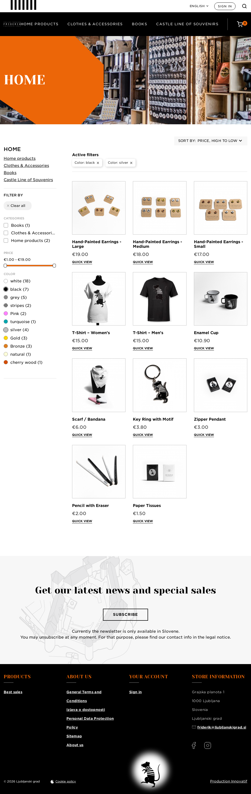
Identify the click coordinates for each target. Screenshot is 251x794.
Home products (40, 24)
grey (18, 297)
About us (74, 745)
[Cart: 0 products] (242, 24)
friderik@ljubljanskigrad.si (221, 727)
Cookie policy (65, 781)
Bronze (21, 346)
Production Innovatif (228, 781)
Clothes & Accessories (95, 24)
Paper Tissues (147, 505)
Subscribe (125, 614)
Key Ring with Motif (153, 419)
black (19, 289)
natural (20, 354)
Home (12, 149)
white (20, 281)
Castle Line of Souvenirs (187, 24)
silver (19, 330)
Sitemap (74, 736)
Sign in (225, 6)
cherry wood (26, 362)
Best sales (13, 692)
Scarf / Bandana (88, 419)
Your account (148, 677)
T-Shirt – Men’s (148, 332)
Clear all (15, 206)
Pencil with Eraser (90, 505)
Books (139, 24)
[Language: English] (199, 6)
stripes (20, 305)
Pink (18, 313)
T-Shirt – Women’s (91, 332)
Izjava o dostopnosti (85, 710)
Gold (18, 338)
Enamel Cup (206, 332)
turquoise (23, 321)
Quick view (82, 262)
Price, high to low (220, 141)
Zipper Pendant (210, 419)
